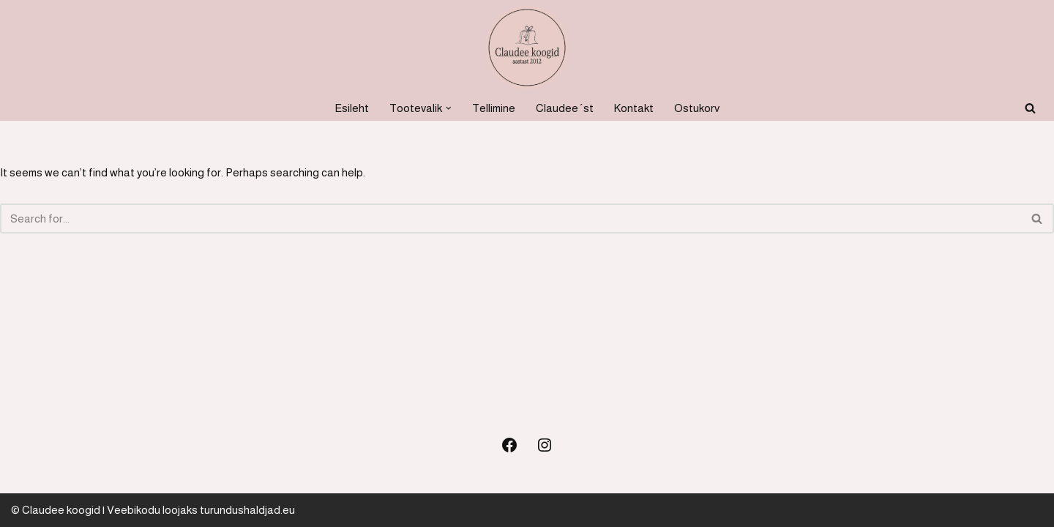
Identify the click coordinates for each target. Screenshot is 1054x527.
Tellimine (493, 108)
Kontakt (634, 108)
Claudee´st (565, 108)
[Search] (1030, 107)
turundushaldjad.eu (247, 510)
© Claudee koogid (55, 510)
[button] (449, 108)
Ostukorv (697, 108)
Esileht (351, 108)
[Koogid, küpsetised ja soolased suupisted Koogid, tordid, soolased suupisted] (527, 47)
